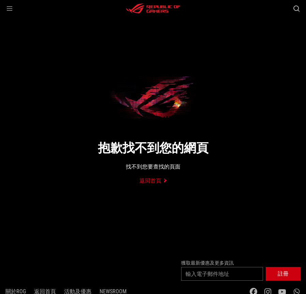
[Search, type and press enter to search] (296, 8)
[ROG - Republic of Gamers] (153, 8)
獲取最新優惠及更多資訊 (207, 263)
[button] (9, 8)
